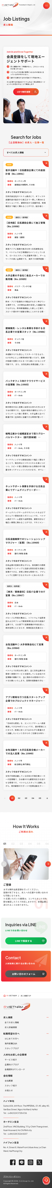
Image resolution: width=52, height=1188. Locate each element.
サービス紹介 (11, 1059)
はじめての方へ (12, 1038)
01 (4, 847)
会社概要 (9, 1080)
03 (26, 798)
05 (40, 798)
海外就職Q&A (11, 1043)
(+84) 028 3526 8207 (17, 1134)
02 (19, 798)
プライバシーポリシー (12, 1176)
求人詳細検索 (11, 1027)
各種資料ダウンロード (15, 1069)
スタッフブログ (12, 1048)
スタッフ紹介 (11, 1085)
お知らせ (9, 1090)
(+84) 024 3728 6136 (17, 1113)
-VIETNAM (12, 996)
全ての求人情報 (12, 1022)
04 (33, 798)
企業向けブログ (12, 1064)
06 (47, 847)
